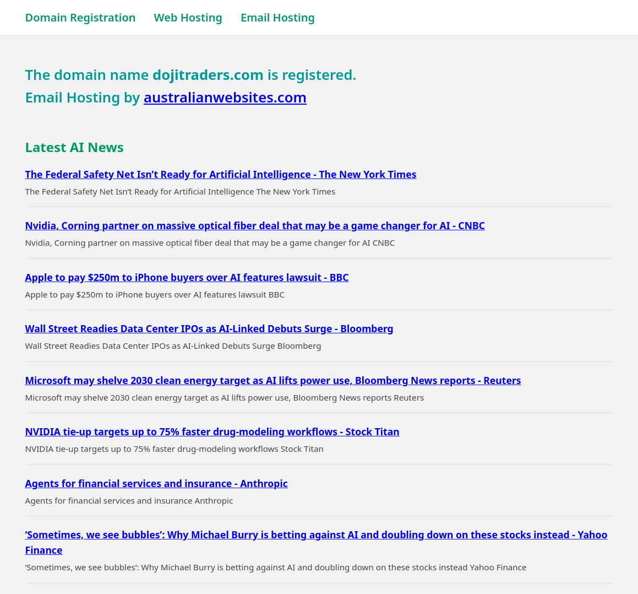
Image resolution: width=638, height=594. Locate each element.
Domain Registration (80, 17)
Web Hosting (188, 17)
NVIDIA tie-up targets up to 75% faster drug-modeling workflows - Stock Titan (212, 431)
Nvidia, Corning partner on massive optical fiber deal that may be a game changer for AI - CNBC (255, 225)
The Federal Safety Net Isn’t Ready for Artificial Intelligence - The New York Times (221, 174)
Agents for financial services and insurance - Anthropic (156, 483)
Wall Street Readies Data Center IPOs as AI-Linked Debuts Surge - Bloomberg (209, 328)
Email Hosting (278, 17)
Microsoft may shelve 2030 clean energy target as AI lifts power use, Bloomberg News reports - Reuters (273, 380)
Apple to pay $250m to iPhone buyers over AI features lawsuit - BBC (187, 277)
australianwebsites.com (225, 97)
